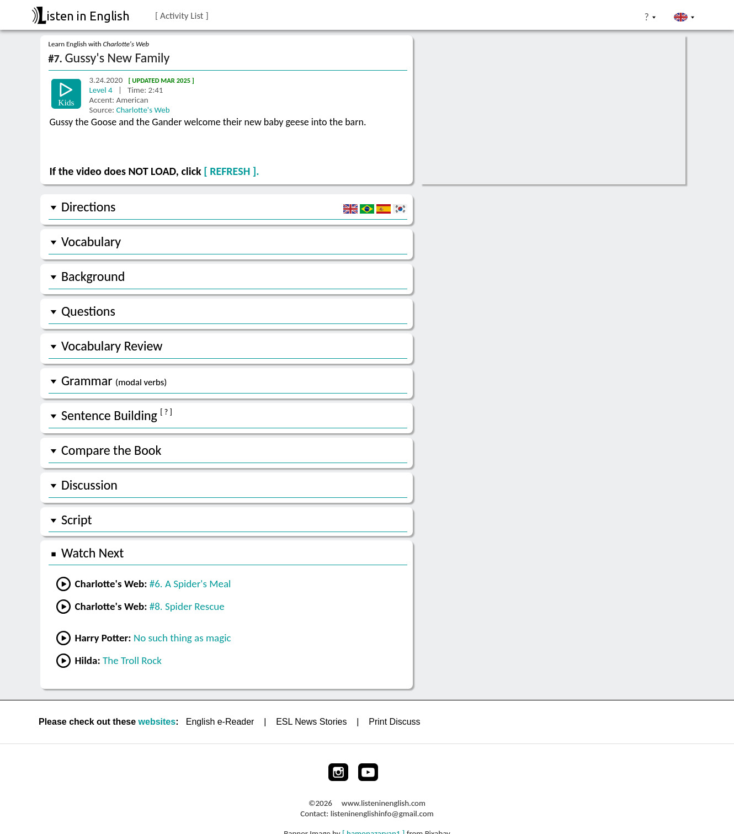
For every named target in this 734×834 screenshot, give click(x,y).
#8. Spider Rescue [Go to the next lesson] (187, 606)
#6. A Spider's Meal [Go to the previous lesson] (190, 583)
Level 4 (102, 90)
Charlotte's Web (142, 110)
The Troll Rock (132, 660)
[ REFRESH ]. (231, 171)
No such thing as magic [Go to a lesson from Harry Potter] (182, 637)
